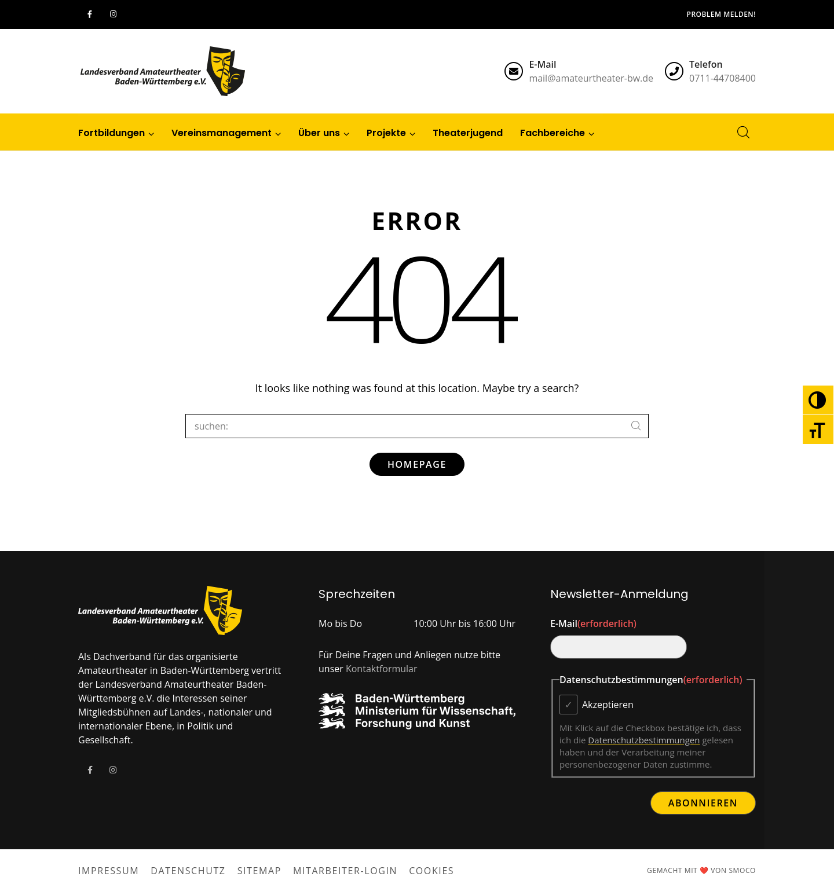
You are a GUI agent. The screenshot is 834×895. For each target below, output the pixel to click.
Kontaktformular (382, 668)
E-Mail (593, 623)
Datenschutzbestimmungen (644, 740)
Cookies (431, 870)
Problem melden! (721, 14)
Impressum (108, 870)
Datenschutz (188, 870)
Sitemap (259, 870)
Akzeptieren (608, 704)
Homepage (417, 464)
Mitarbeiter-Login (345, 870)
